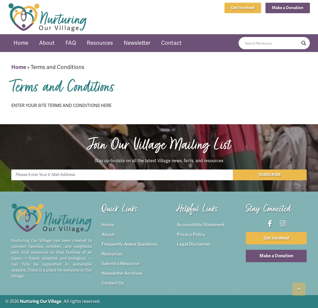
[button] (287, 8)
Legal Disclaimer (193, 244)
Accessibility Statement (200, 224)
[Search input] (272, 43)
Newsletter (137, 43)
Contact (171, 43)
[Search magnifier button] (303, 43)
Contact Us (113, 283)
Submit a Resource (120, 263)
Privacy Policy (191, 234)
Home (20, 43)
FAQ (70, 43)
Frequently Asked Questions (129, 244)
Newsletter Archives (122, 273)
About (47, 43)
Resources (100, 43)
